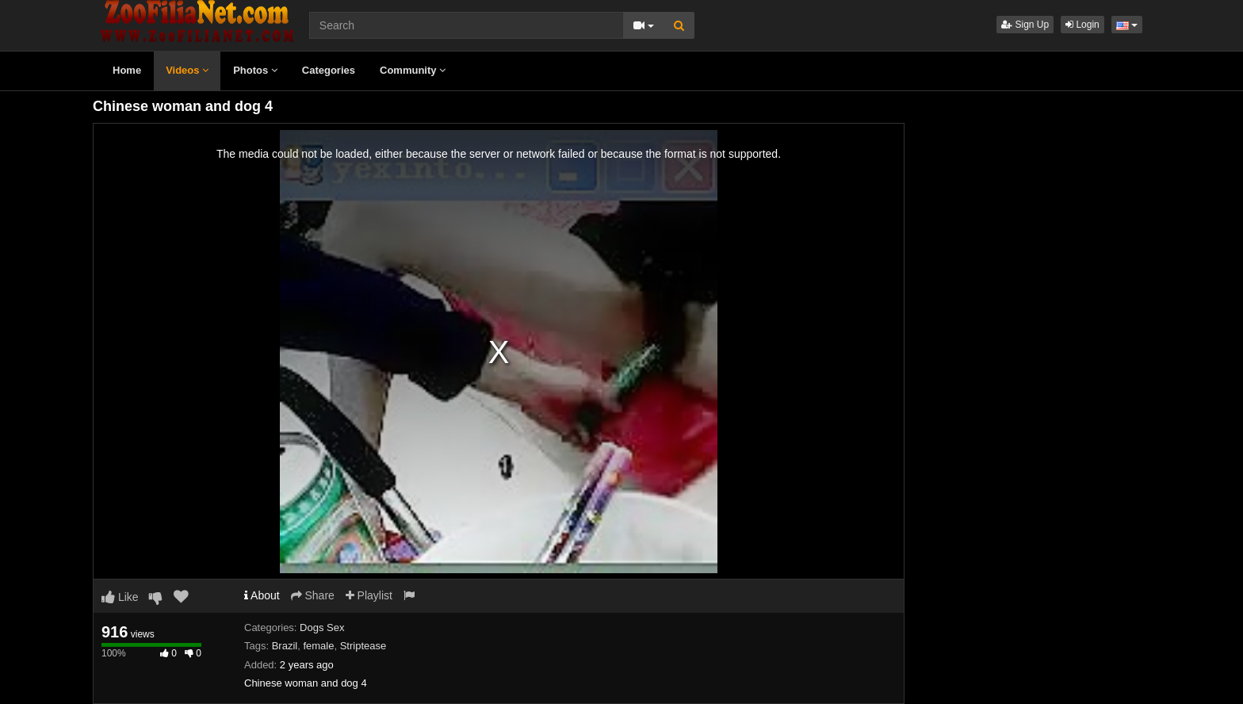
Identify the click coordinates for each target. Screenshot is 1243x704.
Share (313, 595)
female (318, 646)
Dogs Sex (322, 627)
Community (413, 70)
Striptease (363, 646)
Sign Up (1025, 24)
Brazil (285, 646)
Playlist (369, 595)
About (262, 595)
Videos (187, 70)
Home (127, 70)
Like (120, 597)
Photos (255, 70)
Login (1082, 24)
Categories (328, 70)
